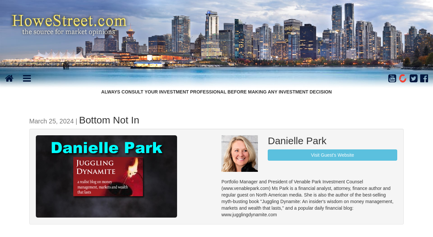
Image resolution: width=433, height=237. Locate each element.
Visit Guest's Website (332, 155)
